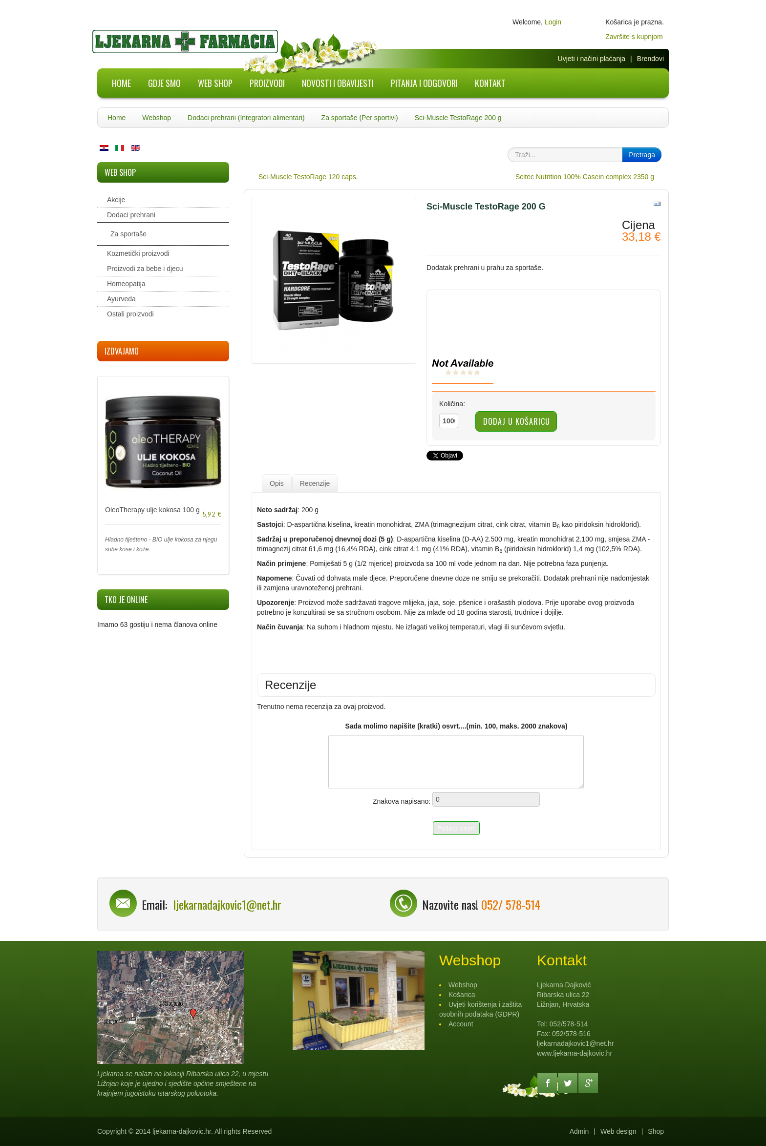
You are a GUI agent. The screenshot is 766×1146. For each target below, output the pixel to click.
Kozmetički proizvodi (138, 253)
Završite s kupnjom (633, 37)
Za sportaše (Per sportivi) (359, 118)
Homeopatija (126, 284)
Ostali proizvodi (130, 314)
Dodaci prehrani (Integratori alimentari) (246, 118)
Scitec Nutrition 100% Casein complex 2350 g (584, 177)
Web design (618, 1131)
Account (460, 1024)
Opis (277, 483)
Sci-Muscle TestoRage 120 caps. (308, 177)
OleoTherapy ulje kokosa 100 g (152, 510)
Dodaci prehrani (131, 215)
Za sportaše (128, 234)
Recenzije (315, 483)
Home (116, 118)
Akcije (116, 200)
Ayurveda (121, 299)
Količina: (452, 404)
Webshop (156, 118)
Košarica (461, 995)
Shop (656, 1131)
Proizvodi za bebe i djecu (145, 268)
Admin (579, 1131)
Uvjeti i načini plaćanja (592, 59)
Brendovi (650, 59)
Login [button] (553, 22)
